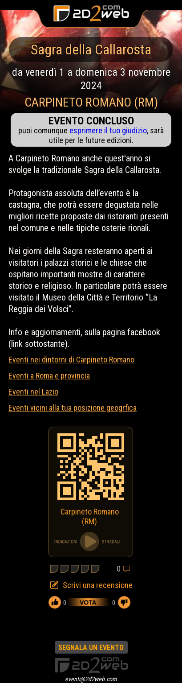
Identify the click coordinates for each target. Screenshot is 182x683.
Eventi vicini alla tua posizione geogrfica (72, 407)
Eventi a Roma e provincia (49, 375)
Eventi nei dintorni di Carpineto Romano (71, 359)
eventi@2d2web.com (91, 679)
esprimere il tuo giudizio (108, 130)
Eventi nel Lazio (33, 391)
